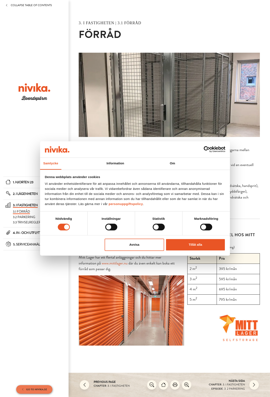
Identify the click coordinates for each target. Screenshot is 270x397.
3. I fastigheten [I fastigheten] (25, 205)
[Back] (84, 385)
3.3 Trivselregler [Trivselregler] (27, 222)
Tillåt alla (195, 244)
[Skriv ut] (175, 385)
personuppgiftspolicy (126, 204)
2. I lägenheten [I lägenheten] (25, 194)
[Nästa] (254, 385)
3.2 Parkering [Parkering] (24, 217)
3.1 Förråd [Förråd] (21, 211)
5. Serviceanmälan (29, 244)
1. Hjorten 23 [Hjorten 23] (23, 182)
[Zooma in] (186, 385)
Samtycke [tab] (50, 163)
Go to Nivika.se (34, 389)
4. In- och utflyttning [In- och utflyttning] (31, 233)
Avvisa (134, 244)
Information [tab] (115, 163)
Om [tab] (172, 163)
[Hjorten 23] (163, 385)
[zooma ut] (152, 385)
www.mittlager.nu (115, 263)
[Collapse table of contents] (37, 5)
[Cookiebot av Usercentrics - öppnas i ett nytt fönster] (206, 149)
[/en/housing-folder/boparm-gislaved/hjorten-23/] (34, 92)
